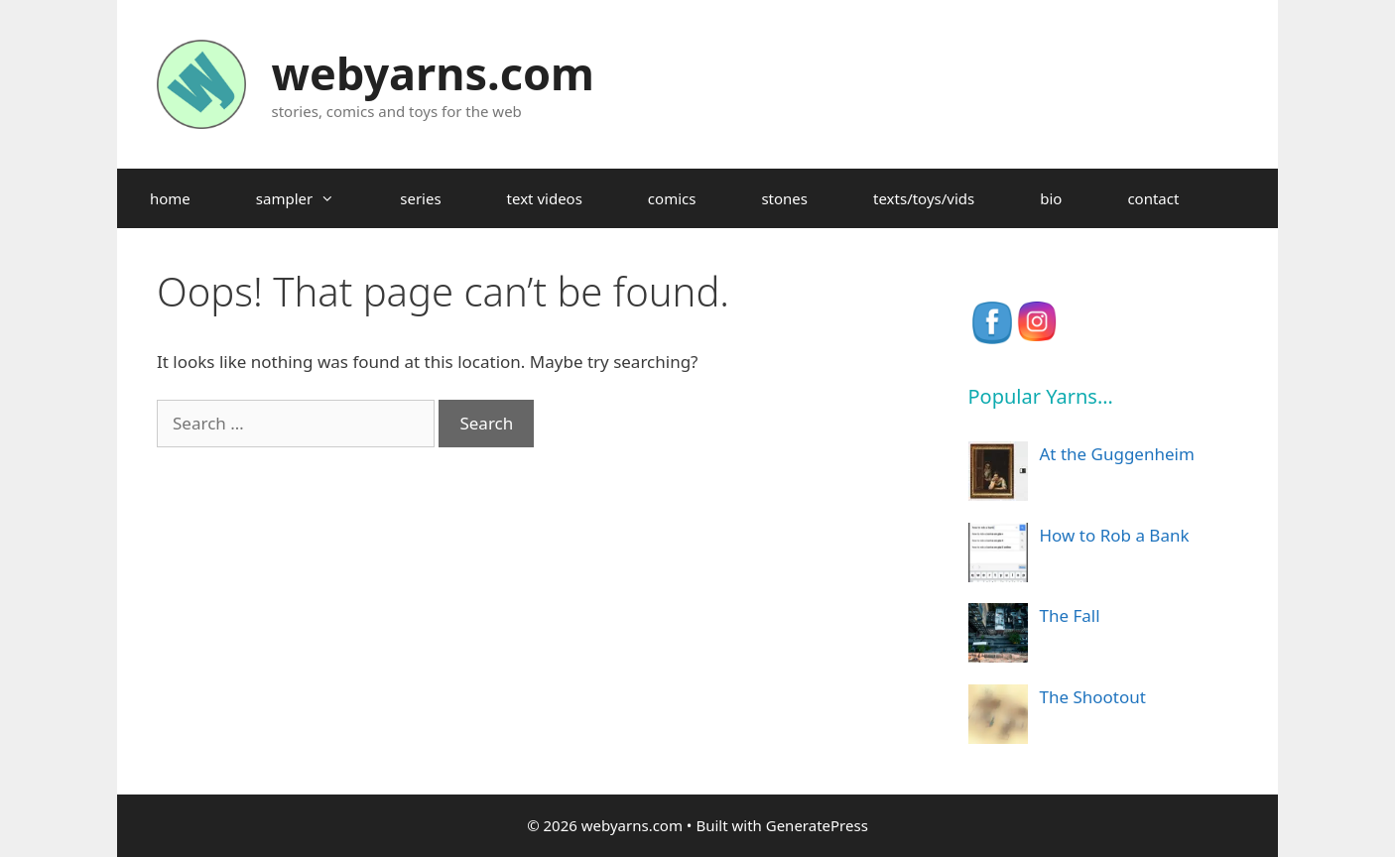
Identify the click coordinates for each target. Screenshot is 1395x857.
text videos (544, 198)
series (420, 198)
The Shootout (1093, 696)
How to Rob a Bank (1115, 535)
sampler (311, 198)
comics (672, 198)
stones (784, 198)
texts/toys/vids (923, 198)
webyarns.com (433, 73)
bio (1051, 198)
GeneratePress (817, 825)
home (170, 198)
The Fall (1070, 615)
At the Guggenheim (1117, 453)
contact (1153, 198)
